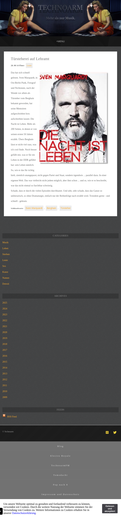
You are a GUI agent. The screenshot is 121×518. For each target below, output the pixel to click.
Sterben (6, 254)
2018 (4, 344)
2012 (4, 379)
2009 (4, 397)
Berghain (51, 208)
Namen (5, 278)
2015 (4, 362)
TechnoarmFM (60, 465)
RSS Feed (12, 416)
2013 (4, 373)
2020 (4, 332)
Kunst (5, 272)
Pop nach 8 (60, 484)
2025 (4, 302)
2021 (4, 326)
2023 (4, 314)
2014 (4, 367)
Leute (29, 65)
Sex (4, 266)
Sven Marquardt (34, 208)
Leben (5, 248)
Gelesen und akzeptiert (110, 508)
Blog (60, 446)
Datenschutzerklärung (24, 513)
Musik (5, 242)
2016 (4, 356)
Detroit (5, 284)
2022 (4, 320)
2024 (4, 308)
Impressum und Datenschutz (60, 494)
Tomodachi (60, 475)
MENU (60, 41)
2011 (4, 385)
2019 (4, 338)
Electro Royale (60, 456)
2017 (4, 350)
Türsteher (66, 208)
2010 (4, 391)
